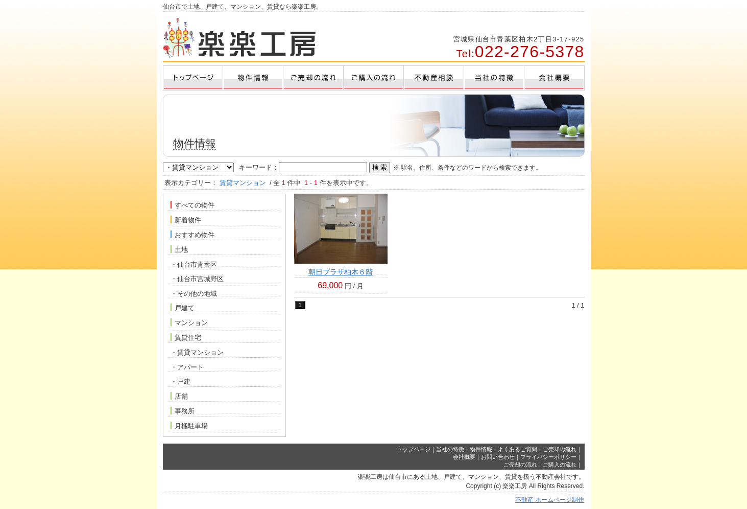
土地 (179, 249)
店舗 (179, 396)
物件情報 (481, 449)
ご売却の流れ (559, 449)
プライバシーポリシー (548, 457)
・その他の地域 (194, 293)
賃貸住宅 (186, 337)
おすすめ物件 (192, 234)
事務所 (183, 411)
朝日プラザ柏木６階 (340, 272)
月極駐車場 (189, 426)
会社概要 (464, 457)
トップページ (413, 449)
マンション (189, 322)
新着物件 (186, 220)
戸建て (183, 308)
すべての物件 (192, 205)
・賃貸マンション (197, 352)
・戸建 (180, 381)
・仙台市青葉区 (194, 264)
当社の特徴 (450, 449)
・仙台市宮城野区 (197, 279)
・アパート (187, 367)
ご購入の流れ (559, 464)
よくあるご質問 (517, 449)
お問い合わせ (498, 457)
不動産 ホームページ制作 (549, 499)
